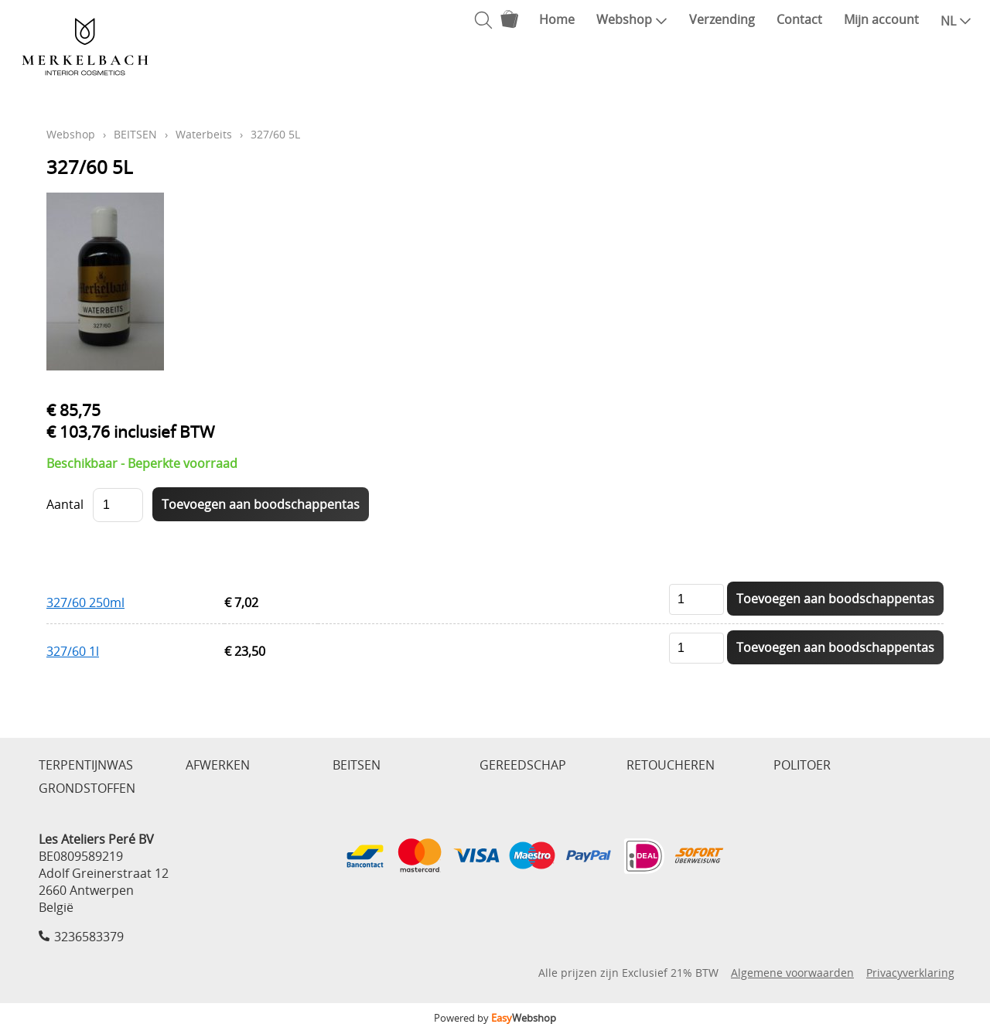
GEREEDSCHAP (523, 764)
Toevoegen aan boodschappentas (835, 598)
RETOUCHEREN (670, 764)
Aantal (65, 504)
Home (557, 19)
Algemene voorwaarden (792, 972)
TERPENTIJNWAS (86, 764)
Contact (799, 19)
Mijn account (881, 19)
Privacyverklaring (910, 972)
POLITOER (802, 764)
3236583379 (89, 936)
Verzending (722, 19)
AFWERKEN (218, 764)
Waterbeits (204, 134)
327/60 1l (72, 651)
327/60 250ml (85, 602)
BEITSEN (135, 134)
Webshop (631, 19)
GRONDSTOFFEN (87, 788)
